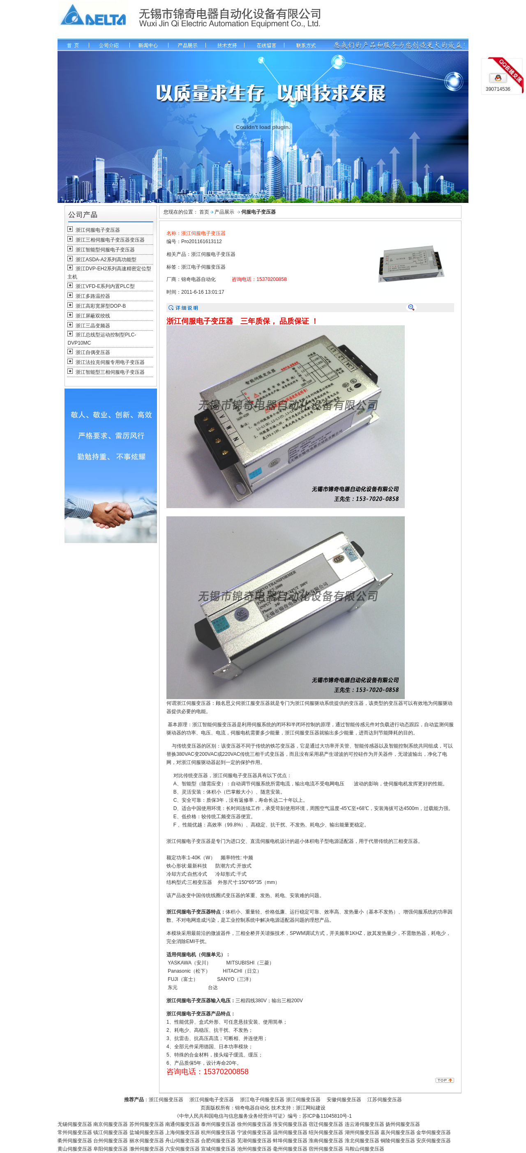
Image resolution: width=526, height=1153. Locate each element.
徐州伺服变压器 (254, 1124)
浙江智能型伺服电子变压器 (105, 250)
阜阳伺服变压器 (110, 1149)
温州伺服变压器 (290, 1132)
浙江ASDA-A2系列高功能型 (106, 259)
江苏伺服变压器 (384, 1099)
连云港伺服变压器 (364, 1124)
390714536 (498, 89)
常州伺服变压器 (75, 1132)
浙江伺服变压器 (166, 1099)
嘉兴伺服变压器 (398, 1132)
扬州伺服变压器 (402, 1124)
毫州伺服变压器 (290, 1149)
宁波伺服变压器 (254, 1132)
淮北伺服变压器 (362, 1141)
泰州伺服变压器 (218, 1124)
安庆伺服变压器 (433, 1141)
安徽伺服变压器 (344, 1099)
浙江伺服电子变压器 (98, 230)
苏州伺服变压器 (146, 1124)
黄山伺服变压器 (75, 1149)
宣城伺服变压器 (218, 1149)
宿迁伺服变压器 (326, 1124)
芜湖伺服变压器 (254, 1141)
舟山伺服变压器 (182, 1141)
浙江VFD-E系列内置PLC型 (105, 286)
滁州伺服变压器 (146, 1149)
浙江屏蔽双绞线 (93, 316)
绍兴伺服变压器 (326, 1132)
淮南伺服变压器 (326, 1141)
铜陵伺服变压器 (398, 1141)
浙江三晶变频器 (93, 326)
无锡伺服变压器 (75, 1124)
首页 (204, 212)
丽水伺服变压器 (146, 1141)
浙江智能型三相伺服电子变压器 (110, 372)
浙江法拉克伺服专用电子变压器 (110, 362)
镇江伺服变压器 (110, 1132)
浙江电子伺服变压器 (203, 267)
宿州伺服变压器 (325, 1149)
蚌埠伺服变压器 (290, 1141)
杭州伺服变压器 (218, 1132)
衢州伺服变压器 (75, 1141)
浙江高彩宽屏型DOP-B (101, 306)
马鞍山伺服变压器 (364, 1149)
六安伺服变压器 (182, 1149)
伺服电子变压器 (258, 212)
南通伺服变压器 (182, 1124)
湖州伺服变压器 (362, 1132)
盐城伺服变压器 (146, 1132)
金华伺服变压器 (433, 1132)
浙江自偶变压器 (93, 352)
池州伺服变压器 (254, 1149)
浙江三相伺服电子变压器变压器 (110, 240)
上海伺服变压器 (182, 1132)
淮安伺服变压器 (290, 1124)
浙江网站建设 (310, 1108)
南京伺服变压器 (110, 1124)
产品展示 (224, 212)
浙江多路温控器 (93, 296)
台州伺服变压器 (110, 1141)
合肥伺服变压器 (218, 1141)
